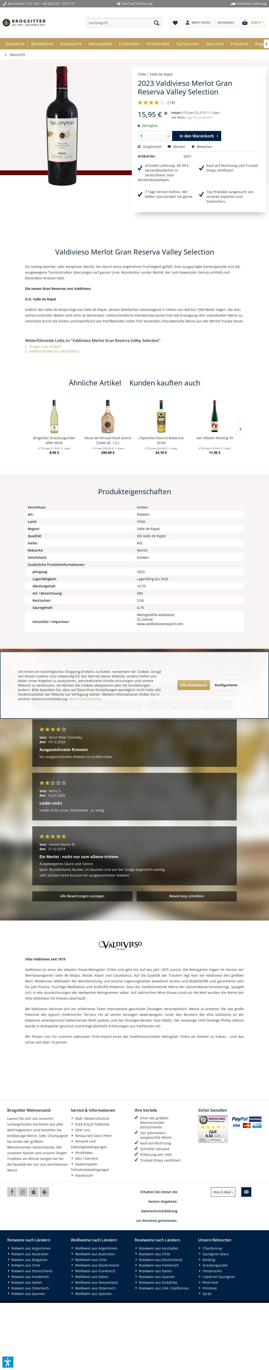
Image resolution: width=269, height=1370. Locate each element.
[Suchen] (157, 22)
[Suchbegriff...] (124, 22)
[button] (7, 1362)
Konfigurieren (226, 685)
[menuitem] (124, 22)
